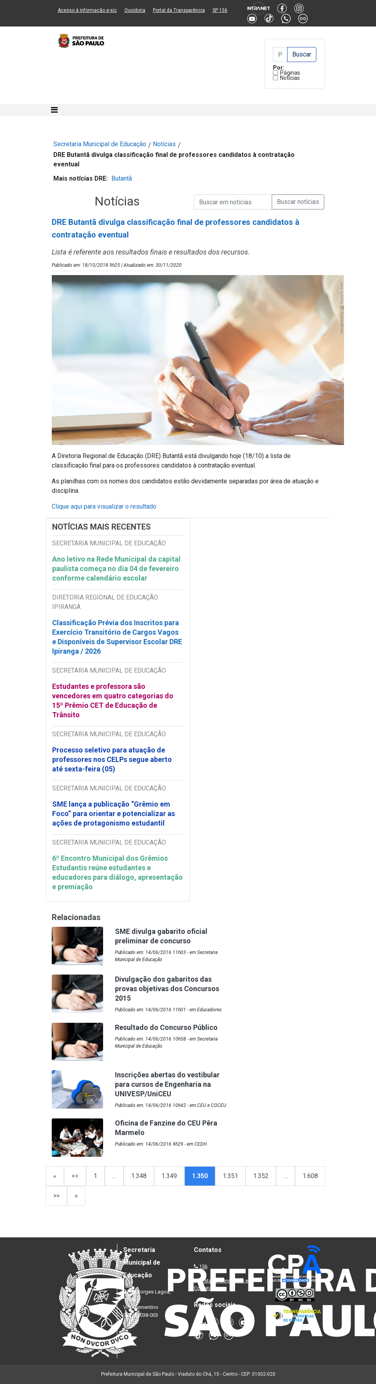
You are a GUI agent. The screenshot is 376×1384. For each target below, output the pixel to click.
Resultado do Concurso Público (166, 1027)
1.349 (169, 1176)
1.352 (261, 1176)
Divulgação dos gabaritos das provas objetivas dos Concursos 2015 (167, 988)
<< (75, 1176)
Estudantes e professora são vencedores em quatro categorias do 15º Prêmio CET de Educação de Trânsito (112, 700)
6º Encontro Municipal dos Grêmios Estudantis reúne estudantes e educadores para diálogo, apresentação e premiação (117, 872)
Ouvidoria (134, 10)
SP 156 (219, 10)
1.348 (139, 1176)
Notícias (290, 77)
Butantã (121, 178)
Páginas (290, 72)
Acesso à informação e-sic (87, 10)
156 (203, 1266)
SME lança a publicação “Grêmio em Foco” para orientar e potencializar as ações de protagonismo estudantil (113, 813)
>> (56, 1195)
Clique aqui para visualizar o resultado (104, 506)
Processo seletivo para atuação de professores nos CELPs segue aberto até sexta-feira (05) (112, 759)
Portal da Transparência (179, 10)
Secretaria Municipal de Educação (99, 144)
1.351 (230, 1176)
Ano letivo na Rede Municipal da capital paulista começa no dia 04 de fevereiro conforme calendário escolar (116, 568)
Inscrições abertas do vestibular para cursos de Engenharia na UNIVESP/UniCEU (167, 1084)
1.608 (310, 1176)
